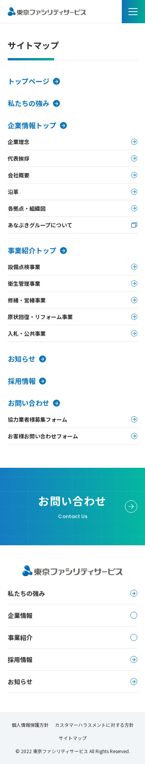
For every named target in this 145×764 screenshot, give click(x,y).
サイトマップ (73, 738)
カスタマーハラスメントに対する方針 (94, 724)
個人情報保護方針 (30, 724)
